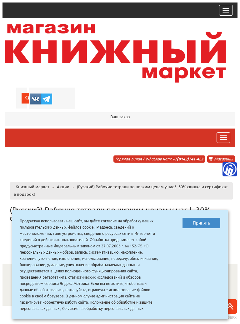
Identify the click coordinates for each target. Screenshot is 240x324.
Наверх (229, 309)
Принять (201, 222)
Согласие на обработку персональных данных (102, 308)
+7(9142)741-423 (187, 159)
